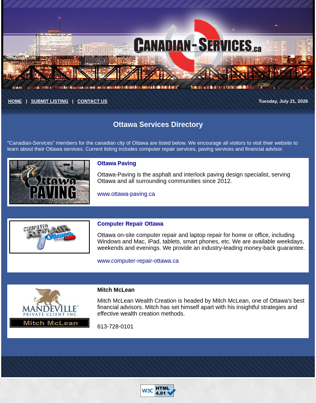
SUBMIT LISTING (49, 101)
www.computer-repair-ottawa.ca (138, 261)
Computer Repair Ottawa (130, 223)
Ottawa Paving (116, 163)
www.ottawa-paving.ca (126, 194)
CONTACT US (92, 101)
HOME (15, 101)
